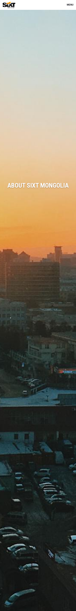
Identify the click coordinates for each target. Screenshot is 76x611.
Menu (70, 4)
